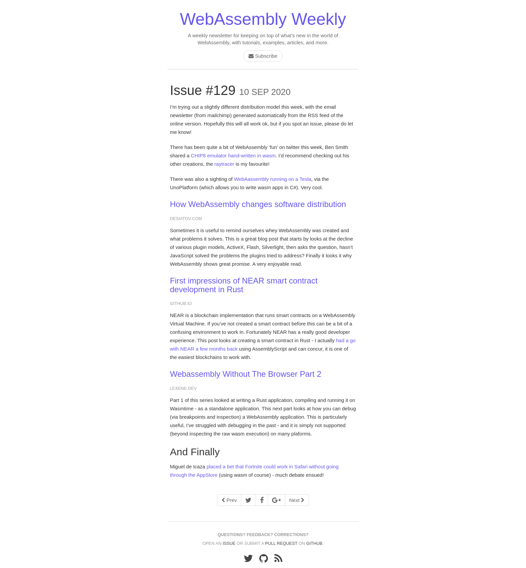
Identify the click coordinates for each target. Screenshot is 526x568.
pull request (281, 543)
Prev (229, 500)
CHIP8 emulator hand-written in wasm (233, 155)
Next (297, 500)
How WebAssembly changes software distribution (258, 204)
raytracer (224, 164)
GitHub (314, 543)
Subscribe (263, 56)
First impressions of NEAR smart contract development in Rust (244, 285)
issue (229, 543)
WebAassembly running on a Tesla (272, 179)
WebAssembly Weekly (263, 19)
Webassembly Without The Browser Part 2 (245, 373)
